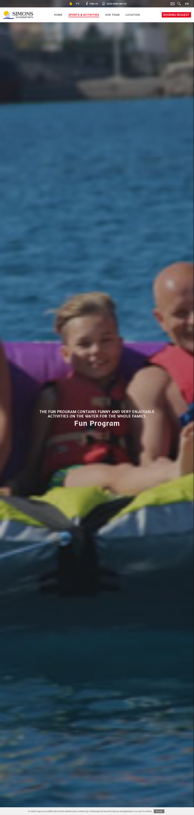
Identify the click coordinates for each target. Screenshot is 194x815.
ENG (187, 4)
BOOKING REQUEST (176, 15)
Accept (159, 811)
